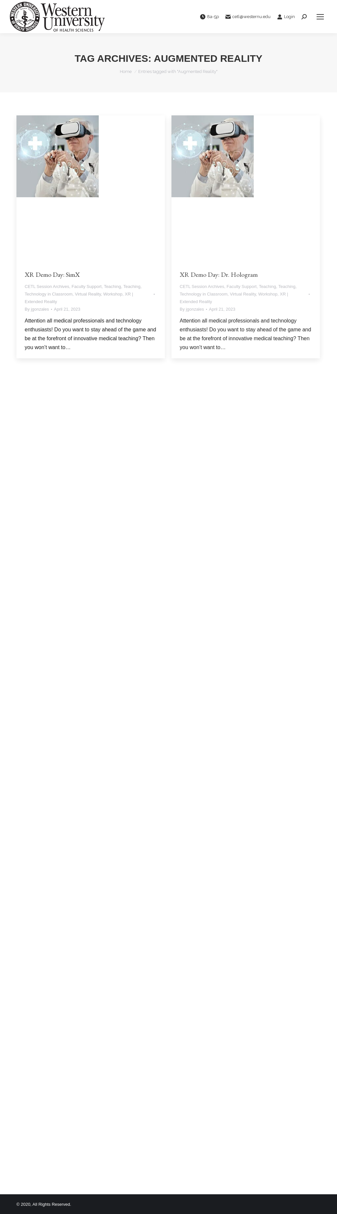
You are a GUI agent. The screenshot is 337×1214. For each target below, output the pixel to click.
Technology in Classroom (48, 294)
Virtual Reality (88, 294)
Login (286, 16)
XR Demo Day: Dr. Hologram (219, 274)
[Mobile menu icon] (320, 16)
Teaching (112, 286)
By (37, 309)
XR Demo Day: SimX (52, 274)
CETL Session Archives (47, 286)
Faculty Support (87, 286)
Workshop (112, 294)
